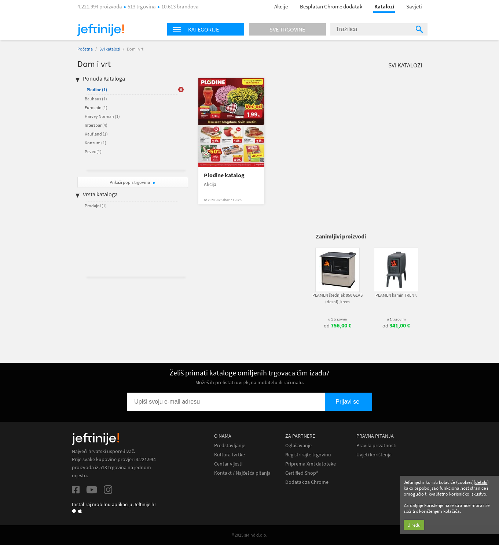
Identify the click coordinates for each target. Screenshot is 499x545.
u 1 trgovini (337, 319)
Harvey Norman (102, 116)
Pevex (93, 151)
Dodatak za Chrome (307, 482)
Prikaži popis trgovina (130, 182)
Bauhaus (96, 98)
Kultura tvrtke (229, 455)
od (337, 325)
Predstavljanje (229, 445)
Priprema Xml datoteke (310, 464)
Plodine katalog (224, 175)
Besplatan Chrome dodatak (331, 6)
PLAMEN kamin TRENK (396, 295)
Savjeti (414, 6)
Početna (85, 49)
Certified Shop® (301, 473)
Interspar (96, 125)
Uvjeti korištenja (374, 455)
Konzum (95, 142)
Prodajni (96, 205)
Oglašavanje (298, 445)
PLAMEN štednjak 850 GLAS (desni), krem (337, 298)
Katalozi (384, 6)
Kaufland (96, 134)
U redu (414, 525)
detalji (481, 482)
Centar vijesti (228, 464)
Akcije (281, 6)
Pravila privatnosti (376, 445)
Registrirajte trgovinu (308, 455)
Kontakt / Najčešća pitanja (242, 473)
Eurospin (96, 107)
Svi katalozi (109, 49)
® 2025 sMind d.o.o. (249, 535)
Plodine (97, 89)
